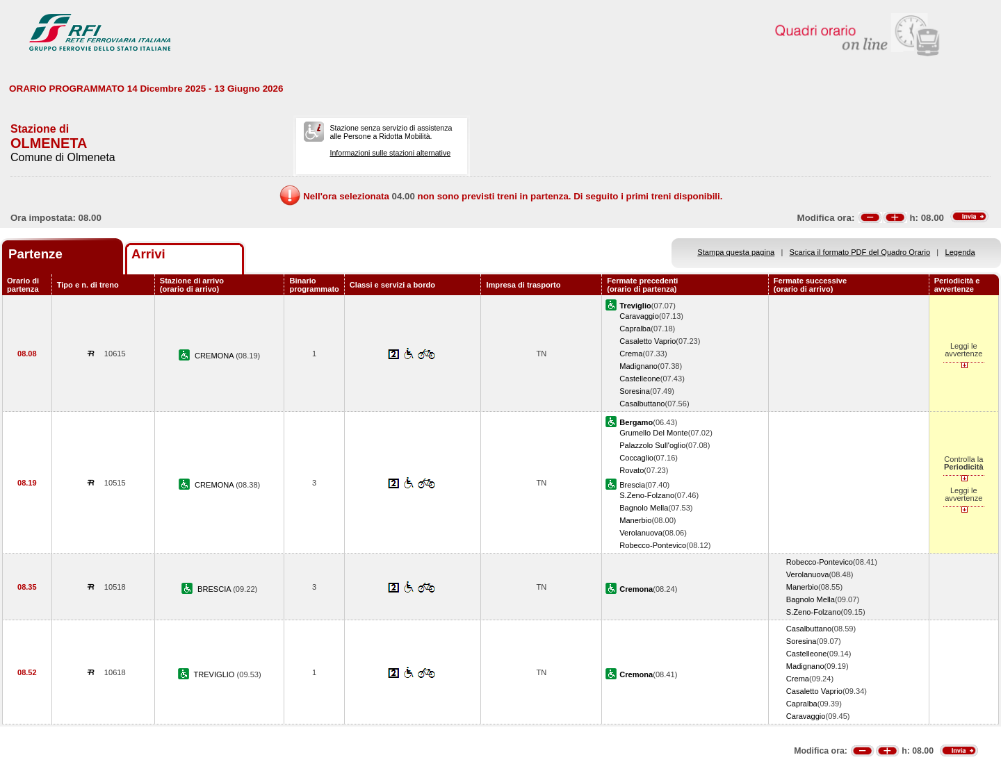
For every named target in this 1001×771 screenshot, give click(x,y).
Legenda (960, 252)
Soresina (634, 391)
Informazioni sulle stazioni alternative (389, 153)
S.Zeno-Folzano (646, 495)
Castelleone (639, 378)
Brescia (632, 485)
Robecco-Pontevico (652, 545)
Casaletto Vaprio (647, 341)
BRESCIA (215, 589)
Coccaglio (636, 458)
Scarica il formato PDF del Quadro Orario (860, 252)
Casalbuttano (642, 403)
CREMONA (215, 355)
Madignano (638, 366)
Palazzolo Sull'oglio (652, 445)
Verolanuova (640, 533)
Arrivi (148, 254)
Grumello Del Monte (653, 433)
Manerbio (635, 520)
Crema (630, 353)
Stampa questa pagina (735, 252)
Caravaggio (639, 316)
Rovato (631, 470)
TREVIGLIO (214, 674)
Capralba (635, 328)
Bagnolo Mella (643, 508)
